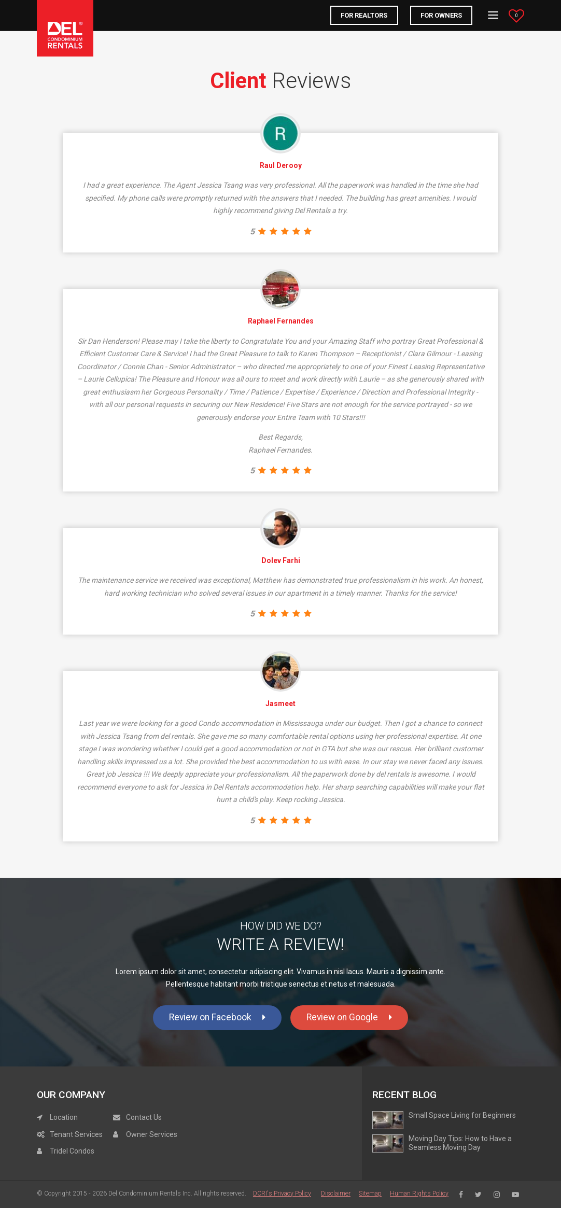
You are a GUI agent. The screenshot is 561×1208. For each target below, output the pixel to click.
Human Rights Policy (419, 1193)
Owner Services (145, 1134)
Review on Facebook (217, 1017)
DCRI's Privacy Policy (282, 1193)
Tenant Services (70, 1134)
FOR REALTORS (364, 15)
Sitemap (370, 1193)
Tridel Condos (65, 1151)
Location (57, 1117)
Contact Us (137, 1117)
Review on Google (349, 1017)
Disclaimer (335, 1193)
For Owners (441, 15)
